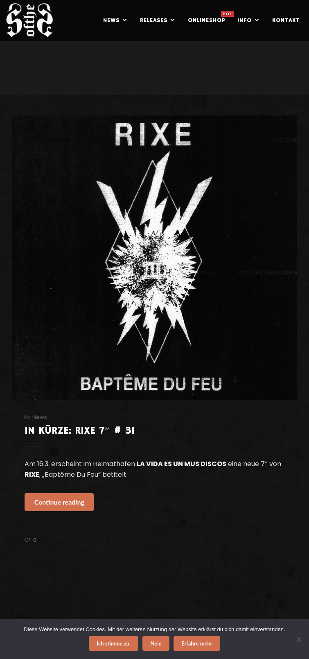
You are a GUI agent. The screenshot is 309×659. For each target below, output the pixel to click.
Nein (155, 643)
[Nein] (299, 639)
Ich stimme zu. (114, 643)
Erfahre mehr (196, 643)
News (39, 417)
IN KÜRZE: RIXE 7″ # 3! (80, 431)
